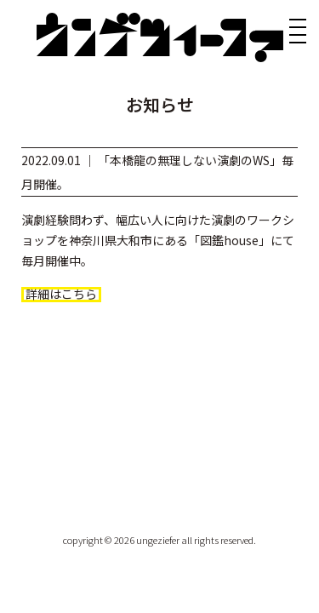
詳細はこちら (61, 294)
